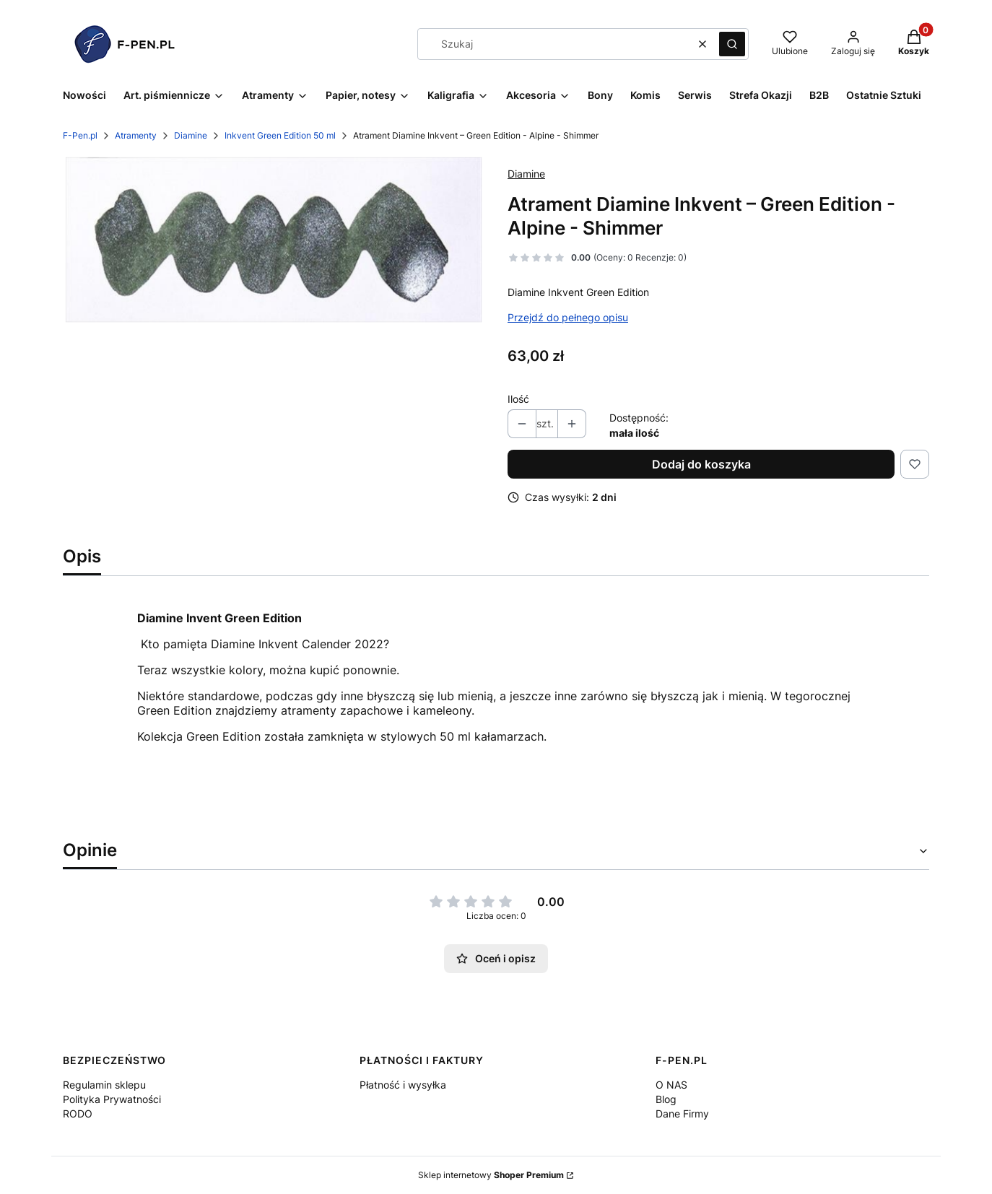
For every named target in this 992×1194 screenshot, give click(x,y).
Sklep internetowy (491, 1174)
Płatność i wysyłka (403, 1084)
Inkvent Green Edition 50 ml (280, 135)
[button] (732, 44)
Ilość (518, 399)
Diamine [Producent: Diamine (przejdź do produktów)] (526, 173)
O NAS (671, 1084)
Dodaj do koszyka (701, 464)
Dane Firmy (682, 1113)
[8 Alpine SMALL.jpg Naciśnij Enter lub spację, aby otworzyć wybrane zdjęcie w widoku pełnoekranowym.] (274, 239)
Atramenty (136, 135)
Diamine (190, 135)
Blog (666, 1099)
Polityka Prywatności (112, 1099)
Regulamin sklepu (104, 1084)
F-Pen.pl (80, 135)
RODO (77, 1113)
